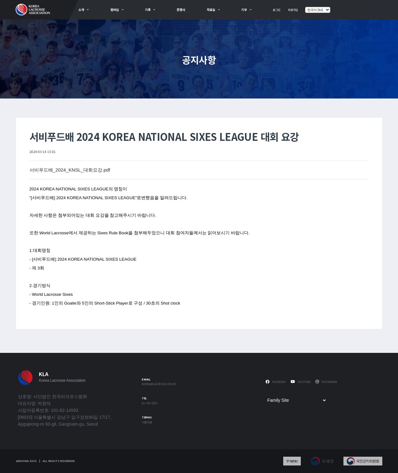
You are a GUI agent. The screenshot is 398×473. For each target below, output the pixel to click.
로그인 (276, 10)
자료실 (211, 9)
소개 (81, 9)
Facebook (276, 382)
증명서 (181, 9)
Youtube (300, 382)
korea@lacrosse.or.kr (159, 384)
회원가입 (293, 10)
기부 (244, 9)
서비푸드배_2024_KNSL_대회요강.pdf (69, 170)
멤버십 (114, 9)
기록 (148, 9)
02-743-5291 (150, 403)
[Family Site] (296, 400)
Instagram (326, 382)
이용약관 (147, 422)
